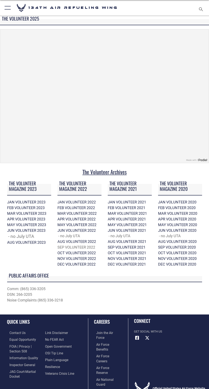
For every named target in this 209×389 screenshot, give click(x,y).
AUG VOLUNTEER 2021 (127, 241)
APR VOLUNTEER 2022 (76, 219)
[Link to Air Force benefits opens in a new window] (105, 339)
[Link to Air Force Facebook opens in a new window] (137, 338)
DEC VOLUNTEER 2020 (177, 264)
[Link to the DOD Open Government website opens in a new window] (57, 345)
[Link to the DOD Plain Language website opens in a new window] (55, 358)
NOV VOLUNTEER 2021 (127, 258)
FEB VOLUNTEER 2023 (26, 208)
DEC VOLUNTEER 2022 (76, 264)
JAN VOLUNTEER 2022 (76, 202)
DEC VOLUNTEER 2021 (127, 264)
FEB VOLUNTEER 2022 (76, 208)
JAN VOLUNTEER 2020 (177, 202)
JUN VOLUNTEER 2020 (177, 230)
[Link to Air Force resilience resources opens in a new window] (51, 365)
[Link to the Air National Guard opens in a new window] (106, 358)
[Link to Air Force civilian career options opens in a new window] (103, 365)
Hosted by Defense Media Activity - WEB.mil (104, 380)
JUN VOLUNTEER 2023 (26, 230)
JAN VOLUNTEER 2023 (26, 202)
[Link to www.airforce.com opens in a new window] (105, 333)
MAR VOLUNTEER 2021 (127, 213)
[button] (7, 8)
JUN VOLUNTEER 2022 (76, 230)
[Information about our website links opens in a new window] (55, 333)
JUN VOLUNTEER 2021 (127, 230)
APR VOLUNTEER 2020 (177, 219)
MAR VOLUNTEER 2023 (26, 213)
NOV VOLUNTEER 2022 (76, 258)
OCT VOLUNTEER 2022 (76, 253)
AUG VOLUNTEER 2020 (177, 241)
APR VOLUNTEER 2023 (26, 219)
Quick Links (18, 321)
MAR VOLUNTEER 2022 (77, 213)
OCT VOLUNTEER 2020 (177, 253)
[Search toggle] (202, 8)
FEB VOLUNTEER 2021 (126, 208)
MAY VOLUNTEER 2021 (127, 225)
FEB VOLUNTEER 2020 (177, 208)
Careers (102, 321)
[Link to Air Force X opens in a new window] (147, 338)
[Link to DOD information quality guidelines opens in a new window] (19, 356)
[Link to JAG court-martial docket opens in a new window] (23, 369)
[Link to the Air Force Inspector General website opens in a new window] (18, 363)
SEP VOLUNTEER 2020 (177, 247)
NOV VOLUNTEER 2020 (177, 258)
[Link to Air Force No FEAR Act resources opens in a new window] (53, 339)
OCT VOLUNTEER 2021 (127, 253)
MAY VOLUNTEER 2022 (76, 225)
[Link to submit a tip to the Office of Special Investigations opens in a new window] (52, 352)
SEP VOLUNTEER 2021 (126, 247)
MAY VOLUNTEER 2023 (26, 225)
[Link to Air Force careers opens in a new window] (105, 345)
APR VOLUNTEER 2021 (127, 219)
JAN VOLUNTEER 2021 (127, 202)
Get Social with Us (148, 331)
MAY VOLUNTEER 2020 (177, 225)
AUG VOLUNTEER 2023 (26, 242)
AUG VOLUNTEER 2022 (76, 241)
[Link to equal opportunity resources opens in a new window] (19, 339)
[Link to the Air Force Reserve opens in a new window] (105, 352)
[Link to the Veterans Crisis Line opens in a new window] (58, 371)
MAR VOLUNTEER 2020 (177, 213)
